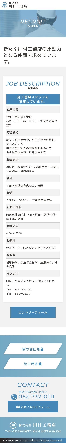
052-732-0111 (23, 289)
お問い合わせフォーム (33, 407)
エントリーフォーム (33, 312)
